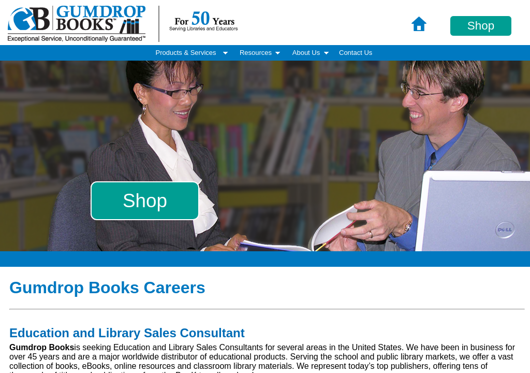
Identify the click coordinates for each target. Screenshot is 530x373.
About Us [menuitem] (311, 52)
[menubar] (265, 53)
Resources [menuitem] (261, 52)
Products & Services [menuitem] (192, 52)
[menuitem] (355, 53)
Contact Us (355, 52)
